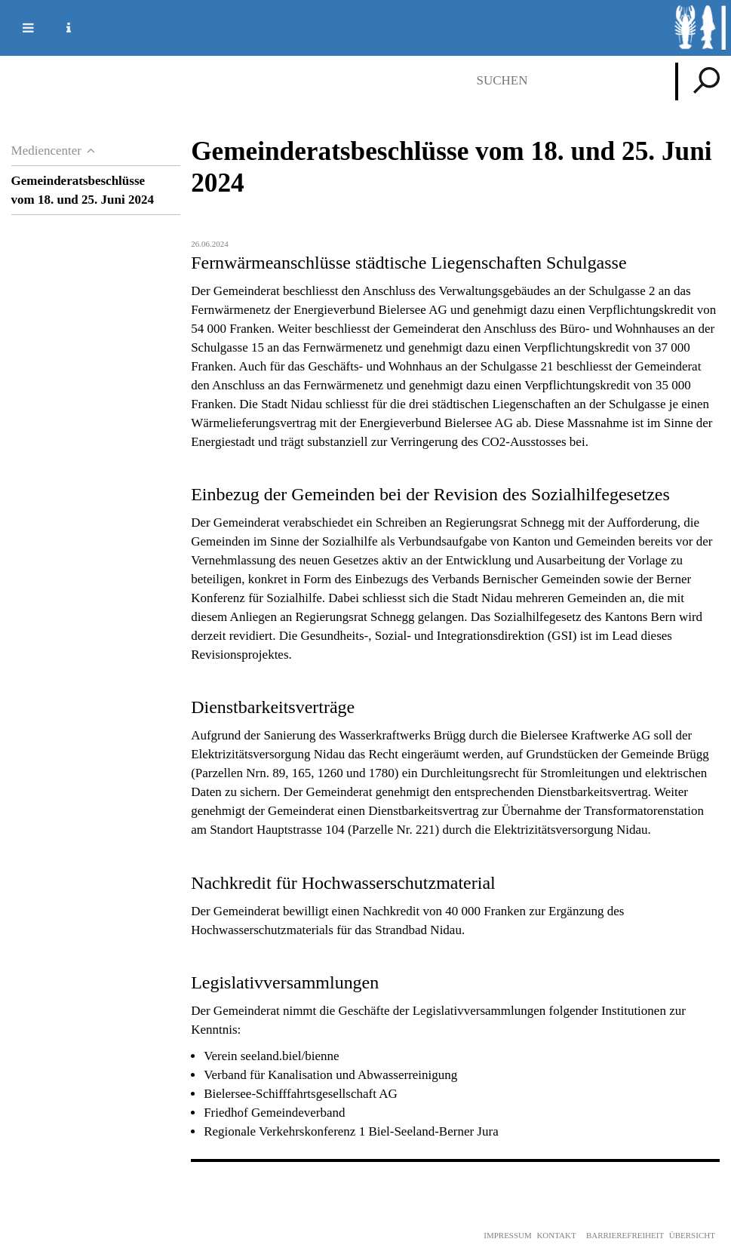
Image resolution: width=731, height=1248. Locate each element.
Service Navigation (59, 28)
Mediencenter (46, 150)
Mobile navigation (19, 28)
